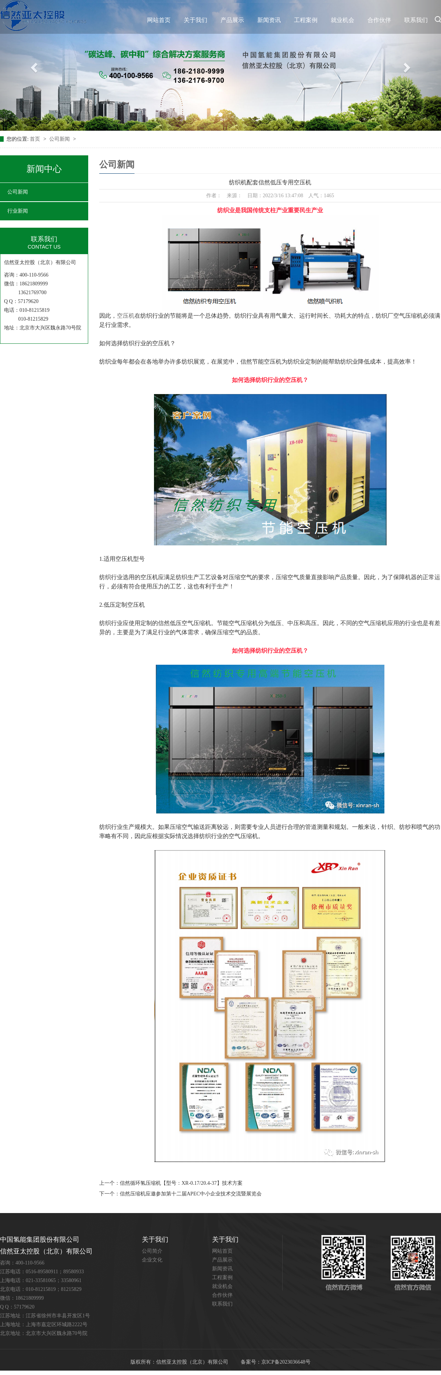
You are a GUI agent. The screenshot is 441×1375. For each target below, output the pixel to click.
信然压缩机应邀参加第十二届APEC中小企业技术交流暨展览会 (191, 1194)
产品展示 (232, 20)
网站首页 (159, 20)
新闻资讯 (269, 20)
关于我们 (195, 20)
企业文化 (152, 1260)
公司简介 (152, 1251)
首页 (36, 139)
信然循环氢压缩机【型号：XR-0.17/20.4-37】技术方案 (181, 1183)
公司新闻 (60, 139)
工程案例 (306, 20)
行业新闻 (17, 211)
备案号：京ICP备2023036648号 (276, 1362)
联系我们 (416, 20)
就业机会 (342, 20)
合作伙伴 (379, 20)
